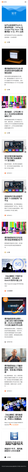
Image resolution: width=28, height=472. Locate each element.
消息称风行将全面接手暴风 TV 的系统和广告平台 (13, 198)
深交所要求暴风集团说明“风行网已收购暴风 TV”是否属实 (13, 158)
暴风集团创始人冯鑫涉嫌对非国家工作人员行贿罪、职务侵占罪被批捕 (13, 369)
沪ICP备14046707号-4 (21, 466)
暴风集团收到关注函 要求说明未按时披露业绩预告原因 (13, 71)
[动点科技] (4, 2)
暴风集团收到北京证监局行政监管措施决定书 (13, 239)
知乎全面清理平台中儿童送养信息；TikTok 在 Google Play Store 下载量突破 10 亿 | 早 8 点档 (13, 28)
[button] (25, 2)
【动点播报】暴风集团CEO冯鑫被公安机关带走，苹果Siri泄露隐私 (13, 417)
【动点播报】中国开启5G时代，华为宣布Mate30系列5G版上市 (13, 278)
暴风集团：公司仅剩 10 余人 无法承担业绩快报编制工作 (13, 114)
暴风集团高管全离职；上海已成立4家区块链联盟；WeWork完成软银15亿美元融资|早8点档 (13, 322)
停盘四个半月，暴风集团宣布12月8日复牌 (13, 450)
